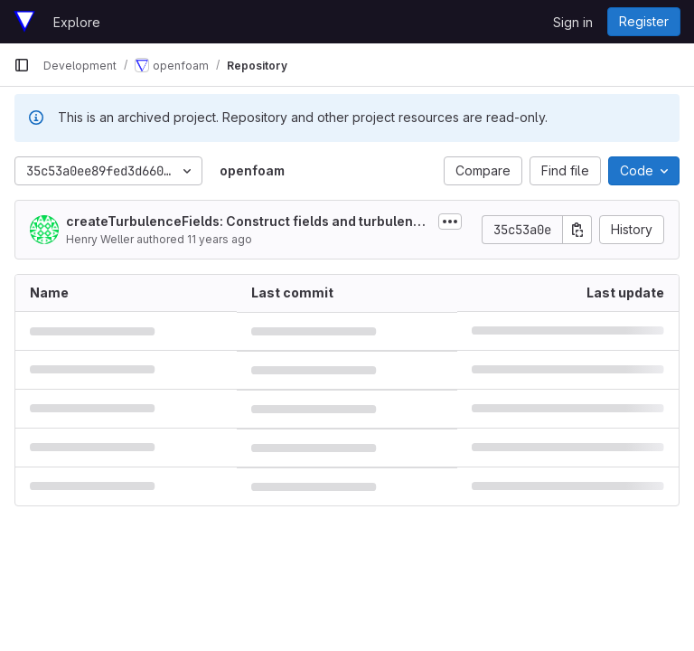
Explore (76, 22)
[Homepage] (24, 21)
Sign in (573, 22)
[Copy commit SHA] (577, 229)
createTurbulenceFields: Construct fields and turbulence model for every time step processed (247, 222)
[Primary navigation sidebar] (21, 65)
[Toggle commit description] (450, 221)
